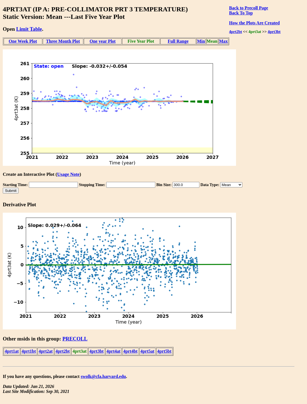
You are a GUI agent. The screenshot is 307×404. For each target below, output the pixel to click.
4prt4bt (130, 351)
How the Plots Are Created (254, 23)
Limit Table (29, 29)
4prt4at (113, 351)
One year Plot (103, 41)
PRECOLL (74, 339)
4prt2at (46, 351)
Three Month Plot (63, 41)
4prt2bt (235, 31)
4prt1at (12, 351)
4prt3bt (274, 31)
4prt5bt (164, 351)
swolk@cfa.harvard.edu (103, 376)
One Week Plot (23, 41)
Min (201, 41)
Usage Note (68, 174)
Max (223, 41)
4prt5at (147, 351)
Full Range (178, 41)
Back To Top (241, 13)
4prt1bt (29, 351)
